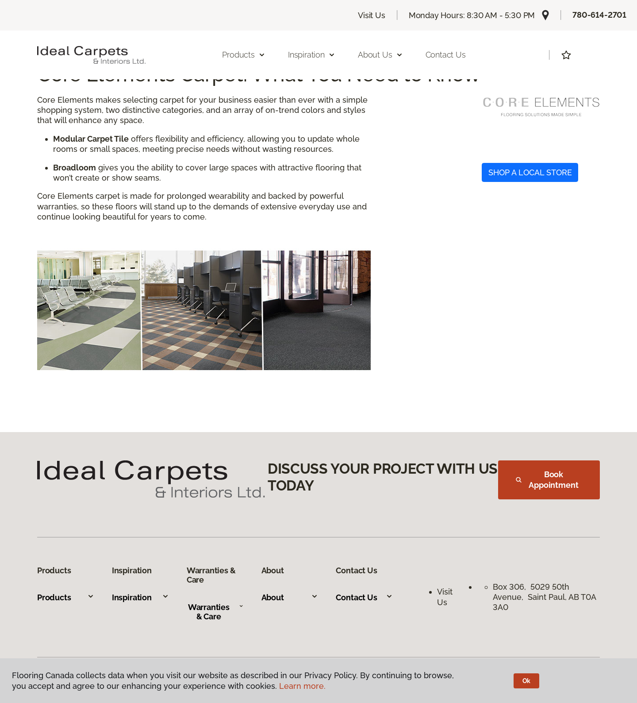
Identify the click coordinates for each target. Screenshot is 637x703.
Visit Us (371, 15)
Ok (526, 680)
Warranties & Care (216, 612)
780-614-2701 (599, 14)
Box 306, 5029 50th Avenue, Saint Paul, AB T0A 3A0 (544, 597)
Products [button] (243, 54)
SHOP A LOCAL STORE (530, 172)
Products (65, 597)
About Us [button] (380, 54)
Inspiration (140, 597)
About (289, 597)
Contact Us (446, 54)
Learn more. (302, 686)
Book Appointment (547, 480)
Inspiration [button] (311, 54)
